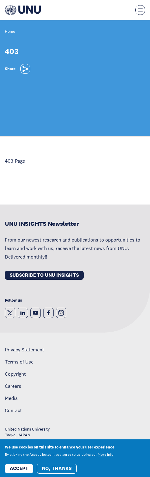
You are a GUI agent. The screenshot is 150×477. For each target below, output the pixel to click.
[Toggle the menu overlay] (140, 10)
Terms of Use (19, 362)
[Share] (25, 69)
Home (10, 31)
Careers (13, 386)
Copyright (15, 374)
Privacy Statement (24, 350)
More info (105, 457)
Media (11, 398)
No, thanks (57, 471)
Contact (13, 410)
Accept (19, 471)
